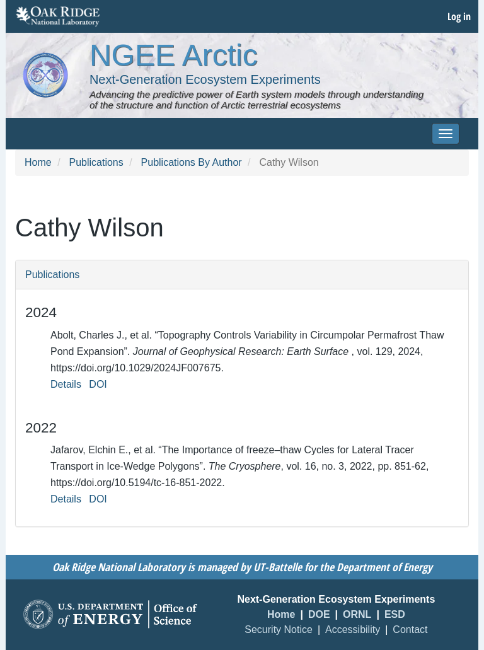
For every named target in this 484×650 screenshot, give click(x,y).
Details (65, 384)
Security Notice (279, 629)
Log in (459, 16)
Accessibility (352, 629)
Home (38, 162)
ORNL (357, 614)
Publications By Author (191, 162)
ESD (394, 614)
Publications (96, 162)
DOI (98, 384)
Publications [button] (52, 274)
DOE (319, 614)
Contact (410, 629)
